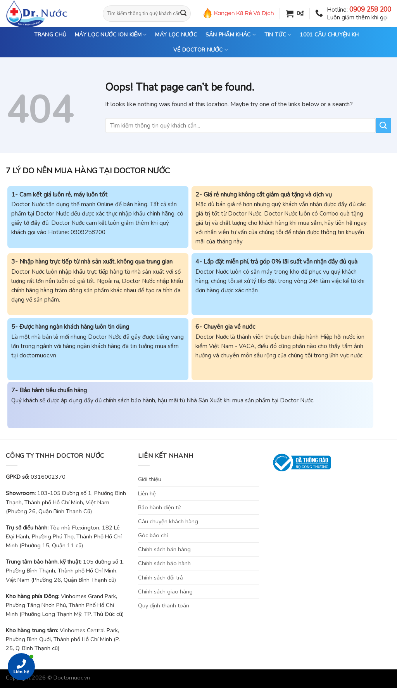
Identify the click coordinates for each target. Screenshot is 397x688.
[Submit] (183, 13)
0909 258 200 (370, 9)
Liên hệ (147, 493)
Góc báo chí (153, 535)
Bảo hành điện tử (159, 507)
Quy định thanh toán (163, 605)
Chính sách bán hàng (164, 549)
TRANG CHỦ (50, 34)
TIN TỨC (277, 35)
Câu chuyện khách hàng (168, 521)
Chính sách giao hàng (165, 591)
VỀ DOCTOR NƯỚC (200, 50)
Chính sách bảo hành (164, 563)
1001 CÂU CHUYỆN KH (329, 34)
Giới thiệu (149, 479)
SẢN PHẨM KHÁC (230, 35)
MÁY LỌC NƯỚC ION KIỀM (111, 35)
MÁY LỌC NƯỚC (176, 34)
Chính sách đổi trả (160, 577)
